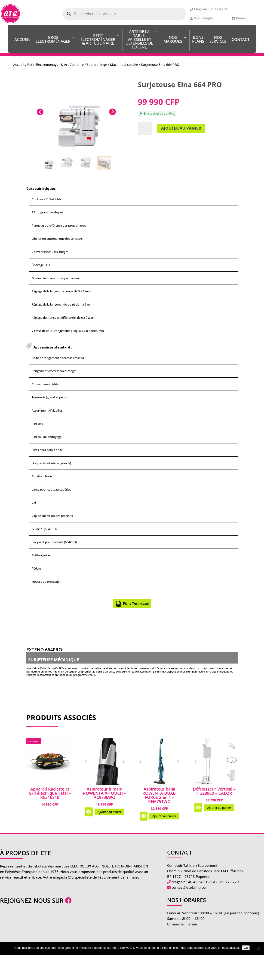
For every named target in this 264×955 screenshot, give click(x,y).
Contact (240, 40)
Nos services (217, 40)
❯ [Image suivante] (68, 761)
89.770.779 (229, 881)
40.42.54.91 (198, 881)
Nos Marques (172, 40)
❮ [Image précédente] (31, 761)
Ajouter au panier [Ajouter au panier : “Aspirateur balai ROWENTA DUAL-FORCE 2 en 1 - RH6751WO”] (164, 816)
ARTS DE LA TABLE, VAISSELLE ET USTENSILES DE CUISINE (139, 40)
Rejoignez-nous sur (36, 900)
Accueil (22, 40)
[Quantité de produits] (145, 128)
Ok (246, 947)
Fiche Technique (132, 604)
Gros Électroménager (53, 40)
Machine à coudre (124, 64)
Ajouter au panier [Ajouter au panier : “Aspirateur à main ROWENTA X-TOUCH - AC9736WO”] (109, 812)
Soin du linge (97, 64)
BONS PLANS (198, 40)
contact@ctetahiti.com (190, 887)
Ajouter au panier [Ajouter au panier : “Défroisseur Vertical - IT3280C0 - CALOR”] (219, 808)
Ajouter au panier (181, 128)
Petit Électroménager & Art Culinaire (97, 40)
